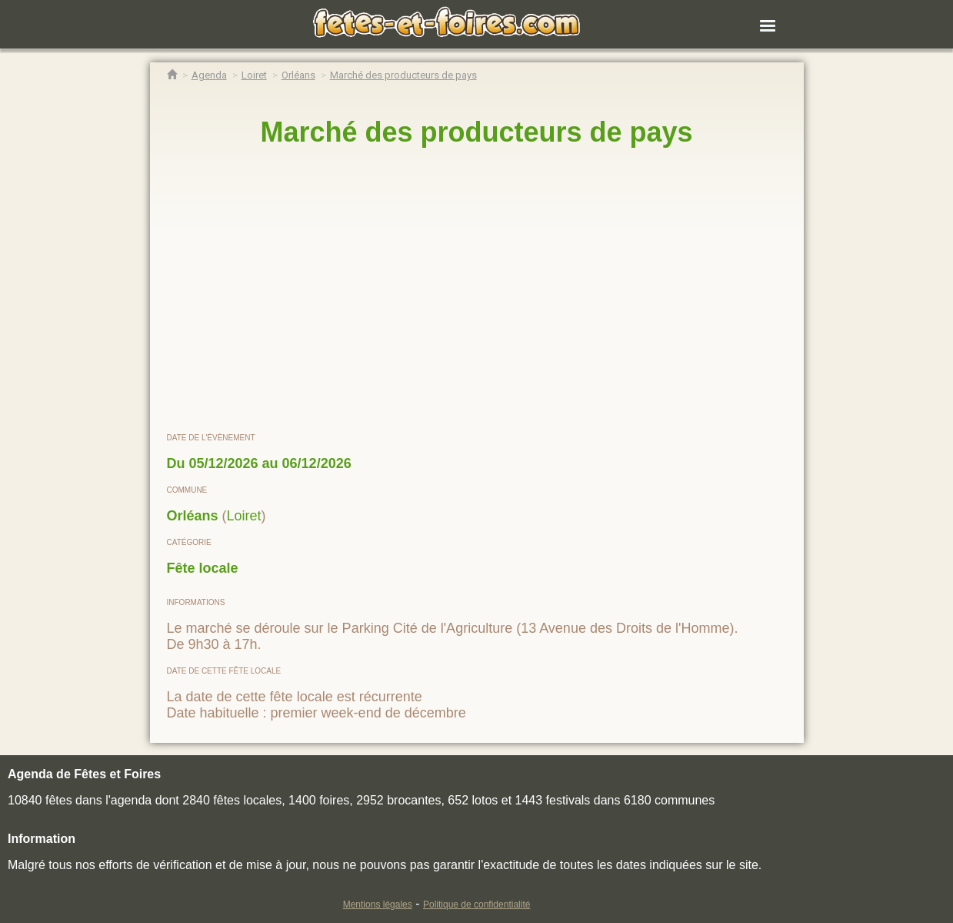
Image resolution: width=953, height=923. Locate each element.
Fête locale (202, 568)
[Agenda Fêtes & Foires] (209, 75)
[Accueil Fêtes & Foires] (172, 75)
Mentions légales (377, 904)
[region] (477, 290)
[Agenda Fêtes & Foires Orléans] (298, 75)
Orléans (192, 515)
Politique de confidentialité (476, 904)
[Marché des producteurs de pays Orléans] (403, 75)
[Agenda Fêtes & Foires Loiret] (254, 75)
